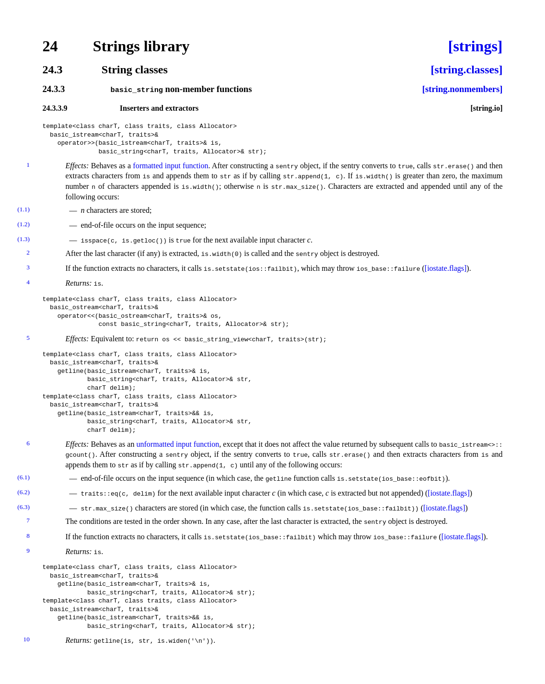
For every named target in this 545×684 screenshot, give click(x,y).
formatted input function (170, 165)
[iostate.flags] (446, 268)
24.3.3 (54, 89)
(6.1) (23, 477)
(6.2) (23, 492)
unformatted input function (178, 444)
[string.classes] (467, 69)
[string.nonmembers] (462, 89)
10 (26, 639)
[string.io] (486, 108)
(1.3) (23, 239)
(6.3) (23, 506)
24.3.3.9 (55, 108)
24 (50, 46)
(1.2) (23, 223)
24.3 (53, 69)
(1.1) (23, 208)
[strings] (475, 46)
